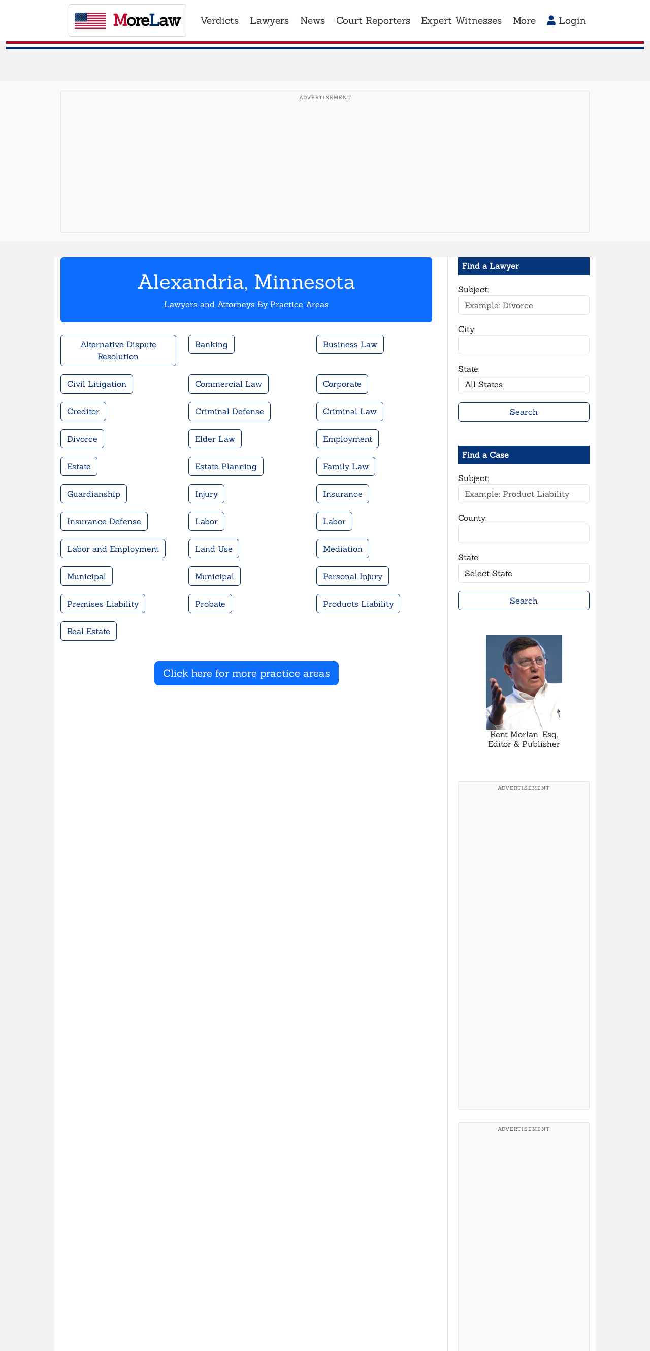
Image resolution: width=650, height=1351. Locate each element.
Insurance (343, 494)
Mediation (343, 549)
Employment (347, 439)
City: (467, 329)
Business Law (350, 344)
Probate (210, 603)
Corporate (342, 384)
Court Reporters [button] (373, 20)
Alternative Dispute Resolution (118, 350)
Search (524, 412)
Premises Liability (103, 603)
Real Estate (88, 631)
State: (469, 369)
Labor (206, 521)
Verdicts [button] (219, 20)
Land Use (214, 549)
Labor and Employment (113, 549)
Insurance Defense (104, 521)
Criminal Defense (229, 411)
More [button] (524, 20)
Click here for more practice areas (246, 673)
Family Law (346, 466)
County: (472, 518)
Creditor (83, 411)
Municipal (86, 576)
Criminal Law (350, 411)
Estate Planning (226, 466)
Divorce (82, 439)
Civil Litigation (96, 384)
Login (566, 20)
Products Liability (358, 603)
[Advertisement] (325, 177)
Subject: (473, 289)
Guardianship (93, 494)
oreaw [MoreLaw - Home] (127, 20)
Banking (211, 344)
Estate (79, 466)
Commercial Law (228, 384)
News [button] (312, 20)
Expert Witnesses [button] (461, 20)
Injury (206, 494)
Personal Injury (352, 576)
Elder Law (215, 439)
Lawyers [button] (269, 20)
